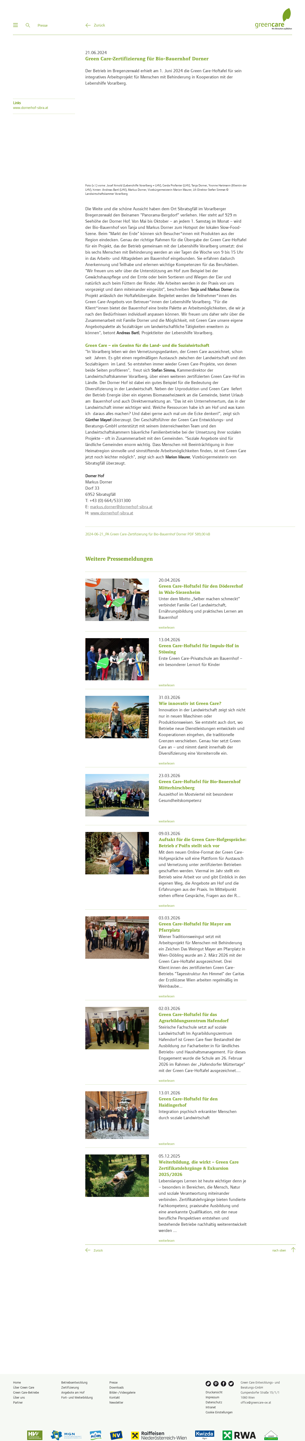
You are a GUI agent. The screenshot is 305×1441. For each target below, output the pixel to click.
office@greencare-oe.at (256, 1402)
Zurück (99, 24)
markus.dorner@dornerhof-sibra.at (121, 506)
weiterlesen (167, 627)
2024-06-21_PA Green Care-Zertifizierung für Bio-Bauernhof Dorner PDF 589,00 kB (147, 533)
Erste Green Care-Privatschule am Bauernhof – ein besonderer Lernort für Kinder (200, 661)
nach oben (279, 1250)
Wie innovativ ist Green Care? (190, 703)
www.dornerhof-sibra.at (112, 513)
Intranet (211, 1407)
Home (17, 1382)
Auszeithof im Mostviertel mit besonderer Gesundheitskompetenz (196, 797)
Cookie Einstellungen (219, 1412)
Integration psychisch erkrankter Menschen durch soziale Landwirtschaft (198, 1114)
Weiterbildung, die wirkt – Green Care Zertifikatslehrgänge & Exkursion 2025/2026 (199, 1168)
